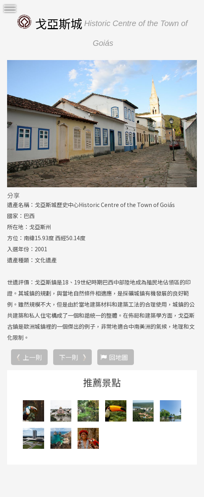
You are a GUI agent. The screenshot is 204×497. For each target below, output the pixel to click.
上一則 (32, 357)
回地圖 (118, 357)
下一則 (68, 357)
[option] (102, 123)
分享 (13, 195)
